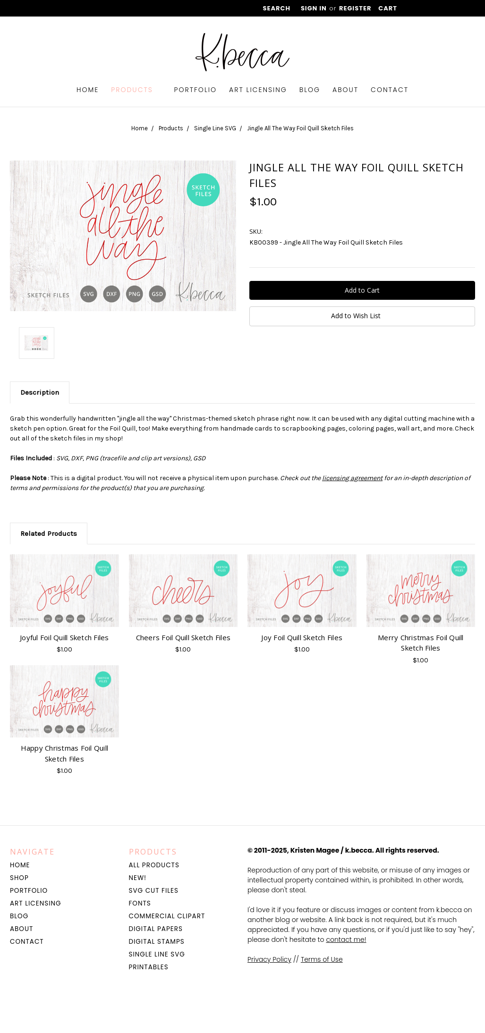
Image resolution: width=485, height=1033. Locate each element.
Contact (389, 89)
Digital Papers (156, 928)
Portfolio (195, 89)
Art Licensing (258, 89)
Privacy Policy (269, 959)
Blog (309, 89)
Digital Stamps (157, 941)
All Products (154, 865)
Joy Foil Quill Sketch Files (301, 637)
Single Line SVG (157, 954)
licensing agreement (352, 478)
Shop (19, 877)
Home (88, 89)
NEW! (138, 877)
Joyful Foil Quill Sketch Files (64, 637)
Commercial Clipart (167, 916)
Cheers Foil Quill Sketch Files (183, 637)
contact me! (346, 939)
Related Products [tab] (48, 533)
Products (136, 89)
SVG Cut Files (154, 890)
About (345, 89)
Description (39, 392)
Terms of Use (322, 959)
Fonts (140, 903)
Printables (149, 967)
